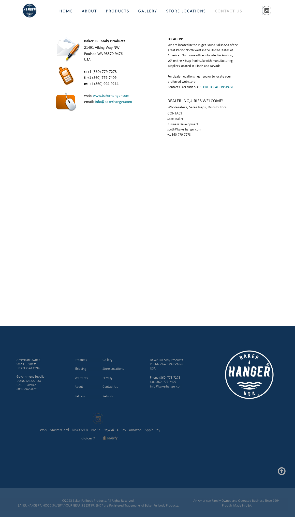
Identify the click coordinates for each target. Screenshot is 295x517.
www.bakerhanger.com (111, 96)
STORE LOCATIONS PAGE (217, 87)
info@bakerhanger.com (113, 102)
